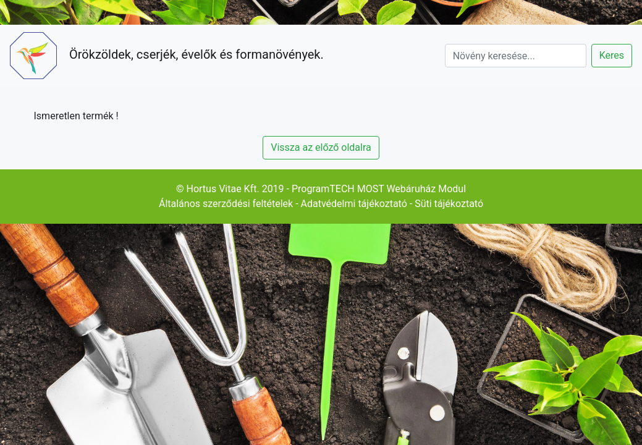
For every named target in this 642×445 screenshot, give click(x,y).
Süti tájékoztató (449, 204)
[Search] (515, 55)
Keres (611, 55)
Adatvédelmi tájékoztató (354, 204)
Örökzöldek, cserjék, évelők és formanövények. (167, 55)
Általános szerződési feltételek (226, 204)
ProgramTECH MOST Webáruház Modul (379, 189)
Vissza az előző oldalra (321, 147)
